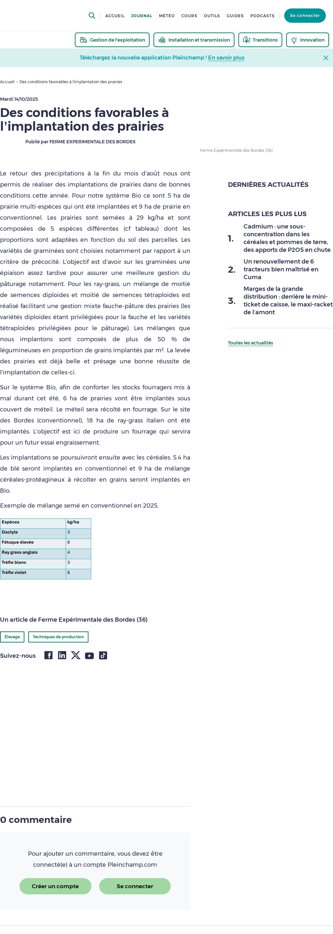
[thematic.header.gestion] (112, 39)
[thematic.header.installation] (193, 39)
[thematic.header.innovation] (307, 39)
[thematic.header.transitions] (260, 39)
